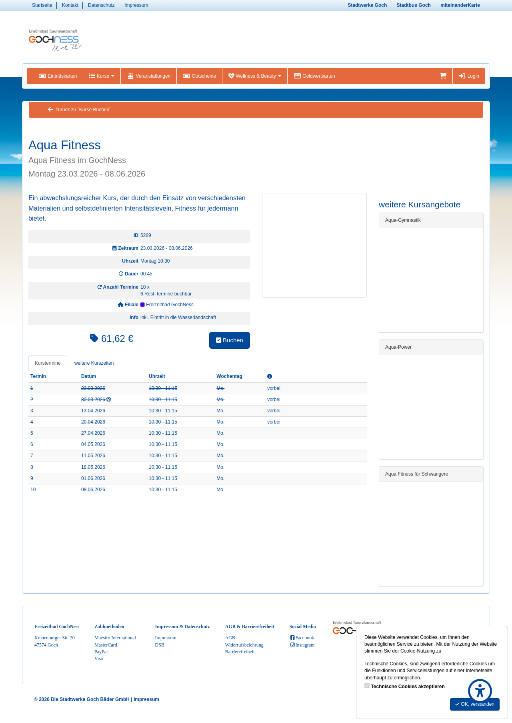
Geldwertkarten (314, 76)
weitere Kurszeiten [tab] (94, 363)
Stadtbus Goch (414, 5)
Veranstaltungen (148, 76)
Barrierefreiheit (240, 652)
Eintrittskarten (58, 76)
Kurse (101, 76)
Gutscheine (199, 76)
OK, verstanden (474, 704)
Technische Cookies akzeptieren (408, 686)
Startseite (42, 5)
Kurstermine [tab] (48, 363)
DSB (159, 645)
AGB (230, 638)
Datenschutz (101, 5)
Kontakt (70, 5)
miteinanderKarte (460, 5)
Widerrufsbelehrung (244, 645)
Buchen (229, 340)
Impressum (136, 5)
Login (469, 76)
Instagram (302, 645)
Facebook (302, 638)
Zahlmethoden (109, 626)
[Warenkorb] (443, 76)
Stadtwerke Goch (367, 5)
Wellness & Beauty (254, 76)
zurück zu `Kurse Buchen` (79, 109)
